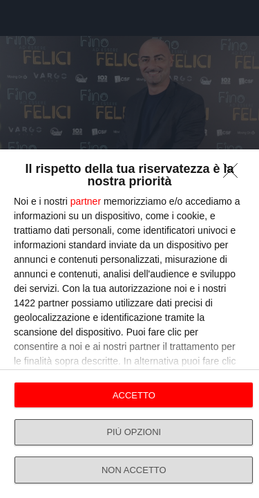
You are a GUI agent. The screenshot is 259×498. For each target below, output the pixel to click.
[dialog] (129, 323)
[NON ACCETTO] (234, 174)
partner (85, 201)
